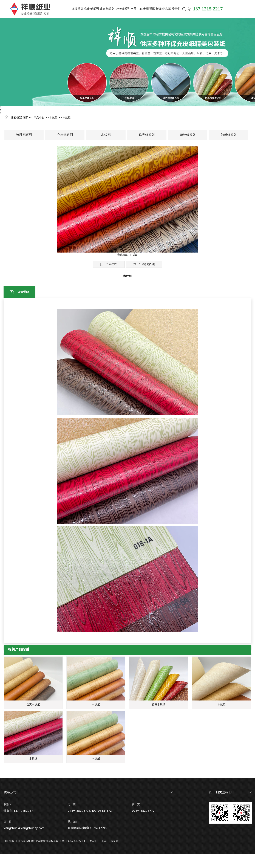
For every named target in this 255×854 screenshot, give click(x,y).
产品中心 (137, 9)
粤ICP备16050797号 (72, 841)
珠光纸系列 (107, 9)
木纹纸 (53, 117)
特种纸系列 (24, 135)
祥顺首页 (77, 9)
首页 (26, 117)
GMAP (104, 841)
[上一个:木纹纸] (108, 264)
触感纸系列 (229, 135)
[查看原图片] (124, 254)
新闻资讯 (162, 9)
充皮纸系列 (91, 9)
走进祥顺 (149, 9)
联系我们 (174, 9)
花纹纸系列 (122, 9)
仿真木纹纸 (33, 704)
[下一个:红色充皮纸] (144, 264)
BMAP (92, 841)
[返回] (135, 254)
